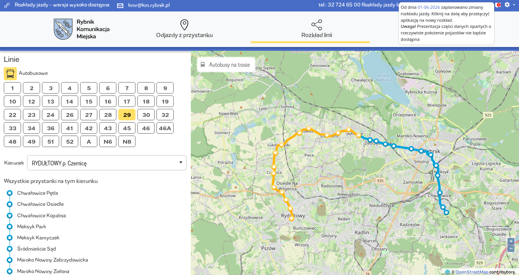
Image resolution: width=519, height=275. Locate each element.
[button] (509, 5)
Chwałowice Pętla (37, 193)
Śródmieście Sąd (36, 249)
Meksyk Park (31, 226)
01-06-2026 (428, 7)
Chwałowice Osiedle (40, 204)
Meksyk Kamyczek (38, 238)
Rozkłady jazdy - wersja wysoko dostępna (62, 5)
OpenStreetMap (472, 271)
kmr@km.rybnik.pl (149, 5)
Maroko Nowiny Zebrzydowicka (52, 260)
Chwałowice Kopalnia (41, 215)
